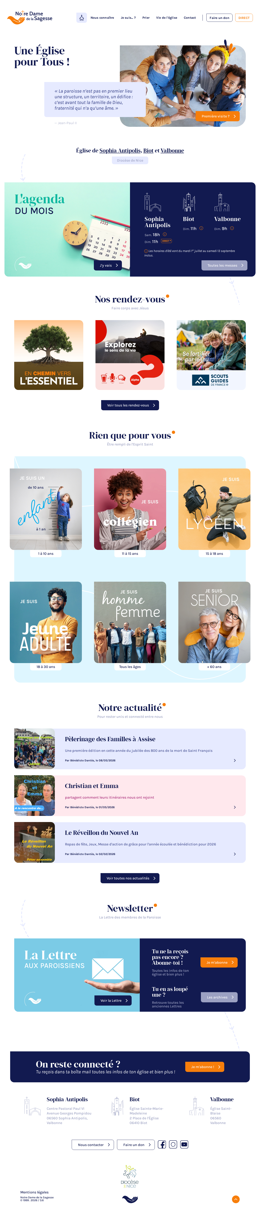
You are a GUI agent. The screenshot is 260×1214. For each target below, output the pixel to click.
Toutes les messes (222, 265)
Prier (146, 18)
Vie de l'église (166, 18)
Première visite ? (216, 116)
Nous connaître (102, 18)
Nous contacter (91, 1145)
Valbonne (172, 150)
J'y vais (106, 265)
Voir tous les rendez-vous (128, 405)
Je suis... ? (128, 18)
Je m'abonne (217, 962)
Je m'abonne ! (202, 1067)
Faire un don (219, 18)
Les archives (217, 997)
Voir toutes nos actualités (128, 878)
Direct (244, 18)
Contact (190, 18)
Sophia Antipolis (120, 150)
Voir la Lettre (111, 1000)
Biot (148, 150)
